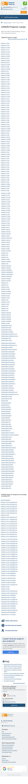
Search (23, 12)
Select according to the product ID (16, 39)
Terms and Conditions (7, 747)
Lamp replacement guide (8, 737)
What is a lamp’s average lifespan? (12, 668)
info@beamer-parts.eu (7, 9)
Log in (25, 7)
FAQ (3, 731)
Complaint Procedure (9, 681)
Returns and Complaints (8, 745)
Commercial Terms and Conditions (13, 679)
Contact (4, 758)
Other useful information (19, 683)
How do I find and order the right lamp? (14, 673)
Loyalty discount (6, 735)
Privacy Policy (5, 760)
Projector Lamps (7, 22)
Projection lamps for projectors (9, 750)
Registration (24, 8)
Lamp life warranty (6, 733)
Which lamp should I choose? (9, 738)
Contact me (11, 652)
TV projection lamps (7, 752)
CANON (5, 43)
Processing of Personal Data (9, 762)
